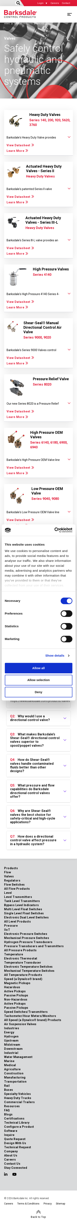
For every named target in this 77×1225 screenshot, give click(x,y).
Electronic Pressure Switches (25, 933)
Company (11, 1151)
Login (40, 3)
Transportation (15, 1081)
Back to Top (38, 1216)
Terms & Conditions (28, 1203)
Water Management (18, 1057)
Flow (7, 872)
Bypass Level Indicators (21, 905)
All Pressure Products (20, 950)
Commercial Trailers (19, 1102)
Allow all (38, 668)
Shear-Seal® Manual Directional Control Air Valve (42, 327)
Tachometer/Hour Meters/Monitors (30, 1016)
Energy (9, 1032)
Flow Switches (14, 884)
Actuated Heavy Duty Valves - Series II (44, 168)
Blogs (8, 1114)
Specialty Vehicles (17, 1094)
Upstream (11, 1040)
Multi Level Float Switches (23, 909)
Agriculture (12, 1069)
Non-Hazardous (16, 999)
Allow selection (38, 680)
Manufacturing (15, 1077)
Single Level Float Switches (24, 913)
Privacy (48, 1203)
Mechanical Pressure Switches (26, 938)
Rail (7, 1085)
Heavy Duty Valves (44, 114)
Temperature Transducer (22, 962)
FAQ (7, 1110)
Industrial (11, 1052)
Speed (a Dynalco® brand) (23, 979)
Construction (13, 1073)
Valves (9, 876)
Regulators (12, 880)
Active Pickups (15, 991)
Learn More (15, 150)
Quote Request (15, 1139)
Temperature (13, 954)
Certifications (14, 1118)
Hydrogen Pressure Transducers (28, 942)
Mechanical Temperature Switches (29, 970)
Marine (9, 1061)
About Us (10, 1155)
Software (10, 1130)
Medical (10, 1065)
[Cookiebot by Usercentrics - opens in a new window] (54, 530)
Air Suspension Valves (20, 1024)
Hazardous (12, 987)
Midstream (12, 1044)
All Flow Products (17, 888)
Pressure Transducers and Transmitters (34, 946)
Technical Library (17, 1122)
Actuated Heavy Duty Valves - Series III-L (43, 220)
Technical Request (17, 1147)
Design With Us (15, 1143)
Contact (66, 3)
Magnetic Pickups (17, 983)
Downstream (13, 1048)
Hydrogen (11, 1036)
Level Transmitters (18, 897)
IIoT (7, 929)
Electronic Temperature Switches (28, 966)
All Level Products (17, 921)
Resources (12, 1106)
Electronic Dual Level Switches (26, 917)
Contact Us (12, 1163)
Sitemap (60, 1203)
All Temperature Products (23, 975)
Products (11, 868)
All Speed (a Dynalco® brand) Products (32, 1020)
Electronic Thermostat (20, 958)
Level (8, 892)
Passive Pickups (16, 995)
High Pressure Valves (51, 269)
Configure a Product (19, 1126)
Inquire (9, 1135)
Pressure (11, 925)
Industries (11, 1028)
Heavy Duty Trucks (17, 1098)
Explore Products (23, 24)
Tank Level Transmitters (22, 901)
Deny (38, 692)
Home (7, 24)
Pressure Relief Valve (51, 379)
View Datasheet (18, 145)
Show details (54, 655)
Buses (8, 1089)
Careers (55, 3)
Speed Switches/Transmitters (26, 1011)
